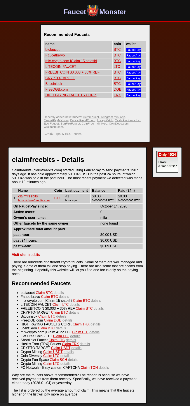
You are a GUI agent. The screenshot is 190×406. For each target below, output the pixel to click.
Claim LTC (60, 304)
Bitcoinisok (53, 84)
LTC (117, 67)
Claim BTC (44, 293)
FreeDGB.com (56, 89)
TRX (117, 95)
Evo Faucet (51, 123)
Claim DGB (52, 320)
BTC (117, 49)
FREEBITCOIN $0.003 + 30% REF (72, 72)
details (59, 293)
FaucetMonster (95, 12)
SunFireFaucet (70, 123)
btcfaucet (52, 49)
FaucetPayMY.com (56, 120)
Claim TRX (81, 324)
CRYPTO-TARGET (60, 78)
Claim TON (89, 367)
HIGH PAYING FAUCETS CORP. (71, 95)
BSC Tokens (73, 133)
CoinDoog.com (119, 123)
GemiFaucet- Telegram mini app (104, 117)
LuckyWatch (105, 120)
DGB (117, 89)
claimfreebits (28, 196)
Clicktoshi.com (53, 126)
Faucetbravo (55, 55)
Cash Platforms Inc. (128, 120)
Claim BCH (58, 360)
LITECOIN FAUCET (60, 67)
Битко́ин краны (54, 133)
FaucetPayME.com (82, 120)
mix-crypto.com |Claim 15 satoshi (71, 61)
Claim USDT (61, 348)
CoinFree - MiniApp (94, 123)
